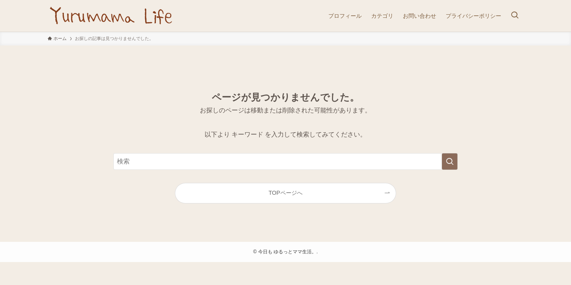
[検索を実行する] (450, 161)
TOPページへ (285, 193)
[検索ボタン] (514, 16)
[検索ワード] (285, 161)
